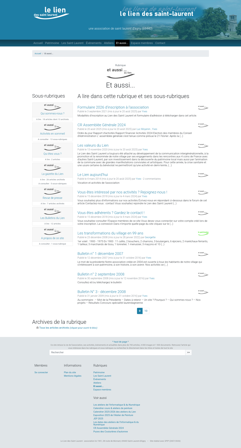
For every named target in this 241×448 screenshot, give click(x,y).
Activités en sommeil (52, 133)
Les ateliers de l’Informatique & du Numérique (116, 404)
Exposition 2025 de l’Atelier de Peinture (113, 415)
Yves (144, 111)
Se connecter (41, 372)
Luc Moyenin (144, 129)
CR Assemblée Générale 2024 (101, 125)
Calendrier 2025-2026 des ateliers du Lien (114, 411)
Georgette (150, 237)
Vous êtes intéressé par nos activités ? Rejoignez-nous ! (122, 192)
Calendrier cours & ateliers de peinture (112, 408)
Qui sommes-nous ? (52, 113)
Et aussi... (122, 43)
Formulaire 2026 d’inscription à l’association (113, 107)
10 (145, 310)
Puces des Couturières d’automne (110, 431)
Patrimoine (52, 43)
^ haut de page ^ (120, 341)
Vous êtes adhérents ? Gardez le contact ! (110, 213)
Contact (160, 43)
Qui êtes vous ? (53, 153)
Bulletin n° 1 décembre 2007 (100, 253)
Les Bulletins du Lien (52, 218)
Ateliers (109, 43)
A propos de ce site (52, 238)
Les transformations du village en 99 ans (110, 233)
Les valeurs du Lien (92, 145)
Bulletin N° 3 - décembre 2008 (101, 292)
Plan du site (70, 372)
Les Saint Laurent (73, 43)
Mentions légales (73, 375)
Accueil (38, 43)
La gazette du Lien (52, 173)
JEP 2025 (98, 418)
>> (188, 352)
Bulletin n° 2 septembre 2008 (100, 274)
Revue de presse (52, 197)
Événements (94, 43)
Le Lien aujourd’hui (92, 175)
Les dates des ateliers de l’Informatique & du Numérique (116, 423)
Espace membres (142, 43)
